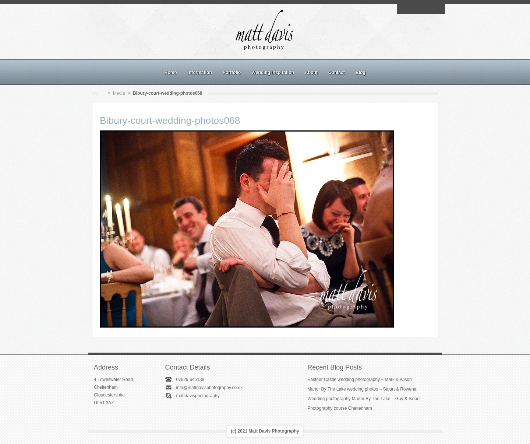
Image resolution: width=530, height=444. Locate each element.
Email (403, 9)
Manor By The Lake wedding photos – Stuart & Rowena (361, 389)
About (311, 72)
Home (171, 72)
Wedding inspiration (273, 72)
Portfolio (232, 72)
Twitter (437, 9)
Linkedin (429, 9)
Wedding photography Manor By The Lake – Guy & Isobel (363, 398)
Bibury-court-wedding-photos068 (170, 120)
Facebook (412, 9)
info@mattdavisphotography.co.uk (209, 387)
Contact (336, 72)
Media (119, 93)
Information (200, 72)
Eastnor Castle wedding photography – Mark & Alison (359, 379)
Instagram (420, 9)
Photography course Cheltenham (339, 408)
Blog (360, 72)
